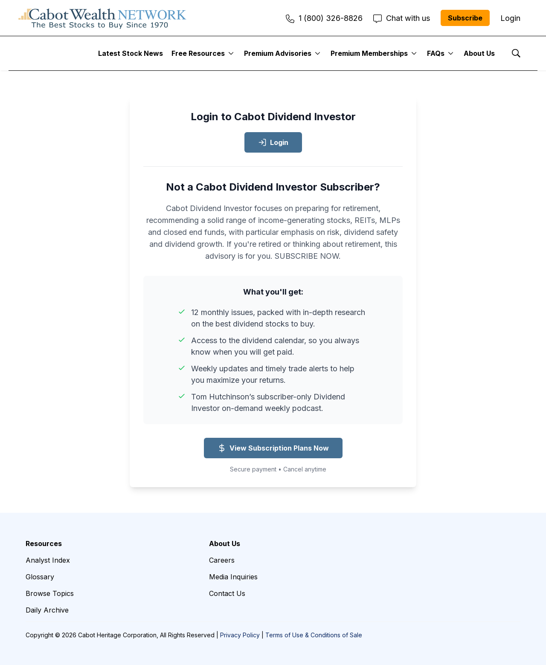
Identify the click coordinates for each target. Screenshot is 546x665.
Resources (44, 543)
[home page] (102, 18)
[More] (231, 53)
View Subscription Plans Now (273, 448)
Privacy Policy (240, 635)
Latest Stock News (130, 53)
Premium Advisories (277, 53)
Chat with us (401, 18)
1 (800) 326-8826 (324, 18)
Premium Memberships (369, 53)
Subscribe (465, 18)
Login (273, 142)
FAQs (435, 53)
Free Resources (198, 53)
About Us (479, 53)
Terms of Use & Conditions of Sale (313, 635)
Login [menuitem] (510, 18)
